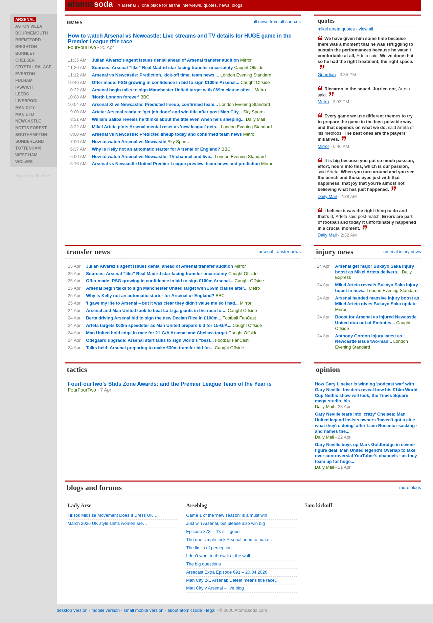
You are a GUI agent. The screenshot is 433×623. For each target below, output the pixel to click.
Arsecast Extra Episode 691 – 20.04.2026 (226, 572)
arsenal (128, 5)
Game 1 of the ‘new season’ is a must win (226, 515)
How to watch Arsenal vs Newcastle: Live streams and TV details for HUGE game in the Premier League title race (180, 38)
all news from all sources (277, 21)
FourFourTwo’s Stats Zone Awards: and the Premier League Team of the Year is (170, 384)
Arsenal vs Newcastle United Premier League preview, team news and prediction (176, 163)
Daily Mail (255, 119)
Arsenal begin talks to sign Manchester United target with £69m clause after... (173, 89)
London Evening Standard (246, 74)
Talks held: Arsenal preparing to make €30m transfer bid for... (149, 347)
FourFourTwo (82, 47)
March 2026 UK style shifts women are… (107, 523)
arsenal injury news (402, 251)
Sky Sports (254, 111)
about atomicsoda (184, 610)
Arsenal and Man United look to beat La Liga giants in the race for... (156, 310)
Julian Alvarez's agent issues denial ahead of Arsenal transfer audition (165, 60)
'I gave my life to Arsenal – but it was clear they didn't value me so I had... (162, 303)
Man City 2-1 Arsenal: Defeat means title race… (232, 580)
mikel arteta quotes (336, 28)
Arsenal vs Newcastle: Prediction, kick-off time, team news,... (155, 74)
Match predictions (32, 176)
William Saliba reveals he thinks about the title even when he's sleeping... (168, 119)
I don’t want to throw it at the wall (218, 555)
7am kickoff (318, 505)
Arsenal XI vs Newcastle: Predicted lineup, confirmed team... (155, 104)
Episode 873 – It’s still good (213, 531)
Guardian (327, 74)
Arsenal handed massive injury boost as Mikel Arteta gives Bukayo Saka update (377, 300)
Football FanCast (239, 317)
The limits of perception (208, 547)
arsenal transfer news (280, 251)
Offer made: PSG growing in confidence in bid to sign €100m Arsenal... (166, 82)
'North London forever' (115, 96)
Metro (260, 89)
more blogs (410, 487)
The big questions (203, 563)
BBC (145, 96)
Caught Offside (248, 67)
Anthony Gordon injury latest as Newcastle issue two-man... (368, 338)
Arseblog (196, 505)
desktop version (72, 610)
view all (366, 28)
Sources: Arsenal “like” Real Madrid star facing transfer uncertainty (162, 67)
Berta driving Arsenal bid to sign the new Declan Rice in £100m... (153, 317)
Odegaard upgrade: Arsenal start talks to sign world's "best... (150, 340)
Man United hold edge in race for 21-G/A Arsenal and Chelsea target (156, 332)
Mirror (246, 60)
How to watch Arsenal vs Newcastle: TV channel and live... (153, 156)
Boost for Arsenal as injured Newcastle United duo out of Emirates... (376, 319)
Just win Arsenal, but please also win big (225, 523)
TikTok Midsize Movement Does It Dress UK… (113, 515)
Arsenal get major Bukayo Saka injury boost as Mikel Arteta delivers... (374, 269)
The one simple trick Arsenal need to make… (230, 539)
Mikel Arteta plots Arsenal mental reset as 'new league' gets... (156, 126)
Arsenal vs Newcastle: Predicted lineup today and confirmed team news (167, 134)
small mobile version (144, 610)
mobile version (105, 610)
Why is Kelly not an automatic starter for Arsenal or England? (156, 149)
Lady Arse (80, 505)
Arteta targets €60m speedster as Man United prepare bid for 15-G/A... (158, 325)
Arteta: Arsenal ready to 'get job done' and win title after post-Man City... (167, 111)
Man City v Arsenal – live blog (215, 588)
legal (210, 610)
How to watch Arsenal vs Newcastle (129, 141)
